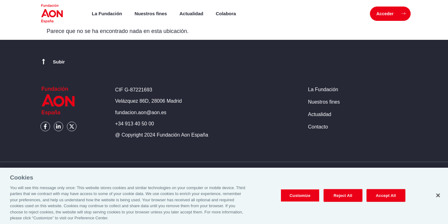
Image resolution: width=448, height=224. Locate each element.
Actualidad (191, 13)
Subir (59, 61)
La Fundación (107, 13)
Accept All (386, 198)
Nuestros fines (151, 13)
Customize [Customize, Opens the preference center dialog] (300, 198)
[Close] (438, 198)
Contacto (318, 126)
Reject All (343, 198)
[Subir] (43, 61)
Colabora (226, 13)
